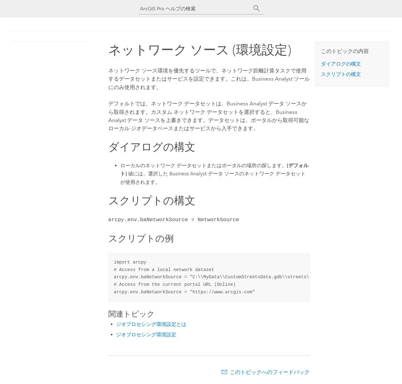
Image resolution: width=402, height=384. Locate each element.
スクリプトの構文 (341, 74)
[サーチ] (257, 8)
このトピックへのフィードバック (270, 371)
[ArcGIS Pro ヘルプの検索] (194, 8)
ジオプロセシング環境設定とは (151, 324)
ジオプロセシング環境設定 (146, 334)
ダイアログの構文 (341, 64)
